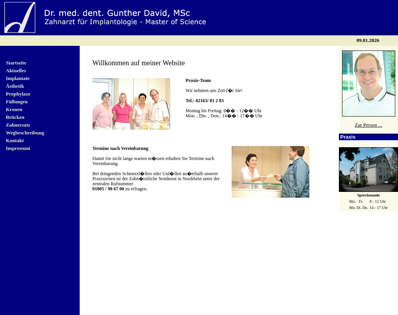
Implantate (18, 77)
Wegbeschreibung (25, 131)
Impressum (18, 147)
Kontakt (15, 139)
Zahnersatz (18, 124)
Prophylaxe (18, 93)
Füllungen (17, 100)
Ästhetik (15, 85)
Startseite (16, 61)
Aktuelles (16, 69)
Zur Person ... (368, 124)
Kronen (14, 108)
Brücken (15, 116)
